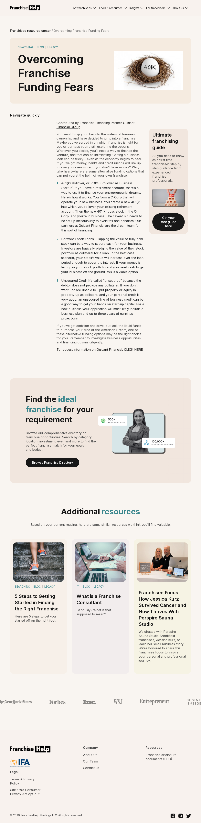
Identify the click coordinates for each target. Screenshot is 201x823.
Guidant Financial (91, 226)
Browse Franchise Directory (52, 462)
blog (40, 47)
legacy (53, 47)
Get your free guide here (168, 222)
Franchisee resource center (31, 31)
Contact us (91, 768)
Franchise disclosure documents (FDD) (161, 757)
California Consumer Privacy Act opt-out (25, 792)
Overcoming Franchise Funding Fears (81, 31)
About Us (90, 755)
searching (25, 47)
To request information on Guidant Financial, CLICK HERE (100, 349)
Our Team (90, 761)
